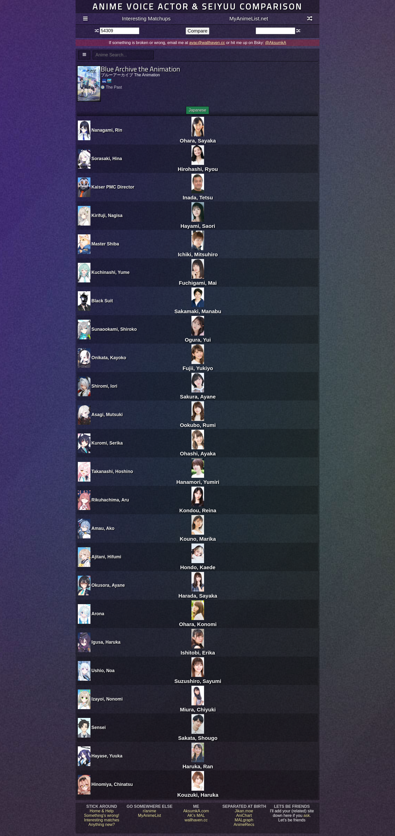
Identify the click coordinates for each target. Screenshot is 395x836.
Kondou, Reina (197, 507)
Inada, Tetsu (198, 194)
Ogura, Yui (198, 337)
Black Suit (102, 300)
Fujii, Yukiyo (198, 365)
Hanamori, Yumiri (197, 479)
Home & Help (102, 811)
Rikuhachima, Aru (110, 499)
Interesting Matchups (146, 18)
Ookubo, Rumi (198, 422)
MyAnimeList (149, 815)
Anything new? (101, 824)
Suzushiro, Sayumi (197, 678)
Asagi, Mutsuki (107, 414)
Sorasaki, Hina (106, 158)
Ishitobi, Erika (198, 650)
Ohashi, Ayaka (198, 450)
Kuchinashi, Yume (110, 272)
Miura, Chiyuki (198, 706)
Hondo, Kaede (197, 564)
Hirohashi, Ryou (198, 166)
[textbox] (119, 30)
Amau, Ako (102, 528)
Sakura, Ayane (198, 393)
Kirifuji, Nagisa (106, 215)
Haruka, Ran (198, 763)
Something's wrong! (101, 815)
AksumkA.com (196, 811)
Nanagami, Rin (106, 130)
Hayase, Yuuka (106, 755)
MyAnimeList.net (248, 18)
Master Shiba (105, 243)
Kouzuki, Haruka (197, 792)
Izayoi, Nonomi (107, 699)
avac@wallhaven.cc (207, 43)
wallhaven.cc (196, 820)
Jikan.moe (244, 811)
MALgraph (244, 820)
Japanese (197, 110)
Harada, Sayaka (197, 593)
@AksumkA (275, 43)
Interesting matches (101, 820)
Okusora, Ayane (108, 585)
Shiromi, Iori (104, 386)
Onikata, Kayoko (108, 357)
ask (307, 815)
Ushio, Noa (103, 670)
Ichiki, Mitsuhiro (198, 251)
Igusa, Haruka (105, 642)
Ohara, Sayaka (198, 137)
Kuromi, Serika (107, 443)
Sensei (98, 727)
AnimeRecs (244, 824)
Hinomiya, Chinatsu (112, 784)
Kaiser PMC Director (112, 187)
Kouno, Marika (198, 536)
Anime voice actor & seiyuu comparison (197, 6)
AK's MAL (196, 815)
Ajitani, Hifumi (106, 556)
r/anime (149, 811)
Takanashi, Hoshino (112, 471)
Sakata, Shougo (197, 735)
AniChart (244, 815)
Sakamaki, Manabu (197, 308)
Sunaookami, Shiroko (114, 329)
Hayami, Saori (197, 223)
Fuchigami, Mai (198, 280)
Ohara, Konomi (198, 621)
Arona (97, 613)
